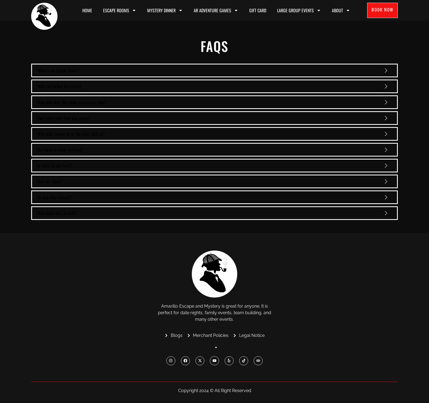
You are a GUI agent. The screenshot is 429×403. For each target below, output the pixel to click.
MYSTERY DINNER (165, 10)
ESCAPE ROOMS (119, 10)
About (341, 10)
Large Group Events (299, 10)
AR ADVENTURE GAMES (216, 10)
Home (87, 10)
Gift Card (257, 10)
